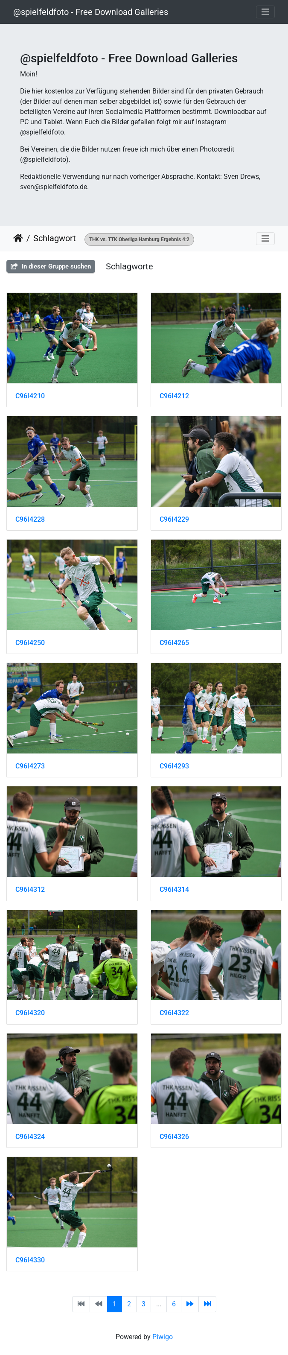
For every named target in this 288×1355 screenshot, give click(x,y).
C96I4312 (30, 889)
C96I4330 (30, 1260)
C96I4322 (174, 1013)
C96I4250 (30, 643)
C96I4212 (174, 396)
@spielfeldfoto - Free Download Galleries (90, 12)
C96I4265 (174, 643)
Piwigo (162, 1337)
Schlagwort (54, 238)
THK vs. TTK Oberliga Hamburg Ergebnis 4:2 (139, 239)
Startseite (18, 238)
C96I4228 (30, 519)
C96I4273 (30, 766)
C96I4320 (30, 1013)
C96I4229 (174, 519)
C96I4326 (174, 1137)
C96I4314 (174, 889)
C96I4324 (30, 1137)
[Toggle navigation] (265, 12)
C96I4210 (30, 396)
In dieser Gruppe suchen (51, 266)
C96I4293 (174, 766)
